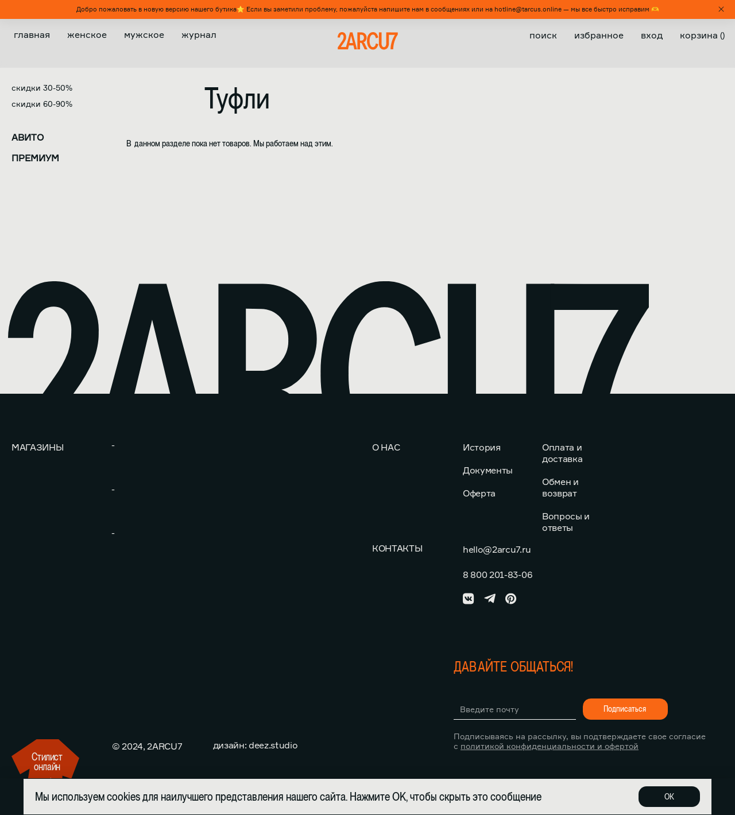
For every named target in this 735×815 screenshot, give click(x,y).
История (482, 447)
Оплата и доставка (562, 452)
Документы (488, 470)
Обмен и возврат (560, 487)
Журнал (198, 34)
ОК (669, 796)
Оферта (479, 493)
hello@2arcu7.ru (497, 549)
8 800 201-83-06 (497, 574)
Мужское (144, 34)
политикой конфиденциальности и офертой (550, 746)
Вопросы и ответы (566, 521)
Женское (87, 34)
